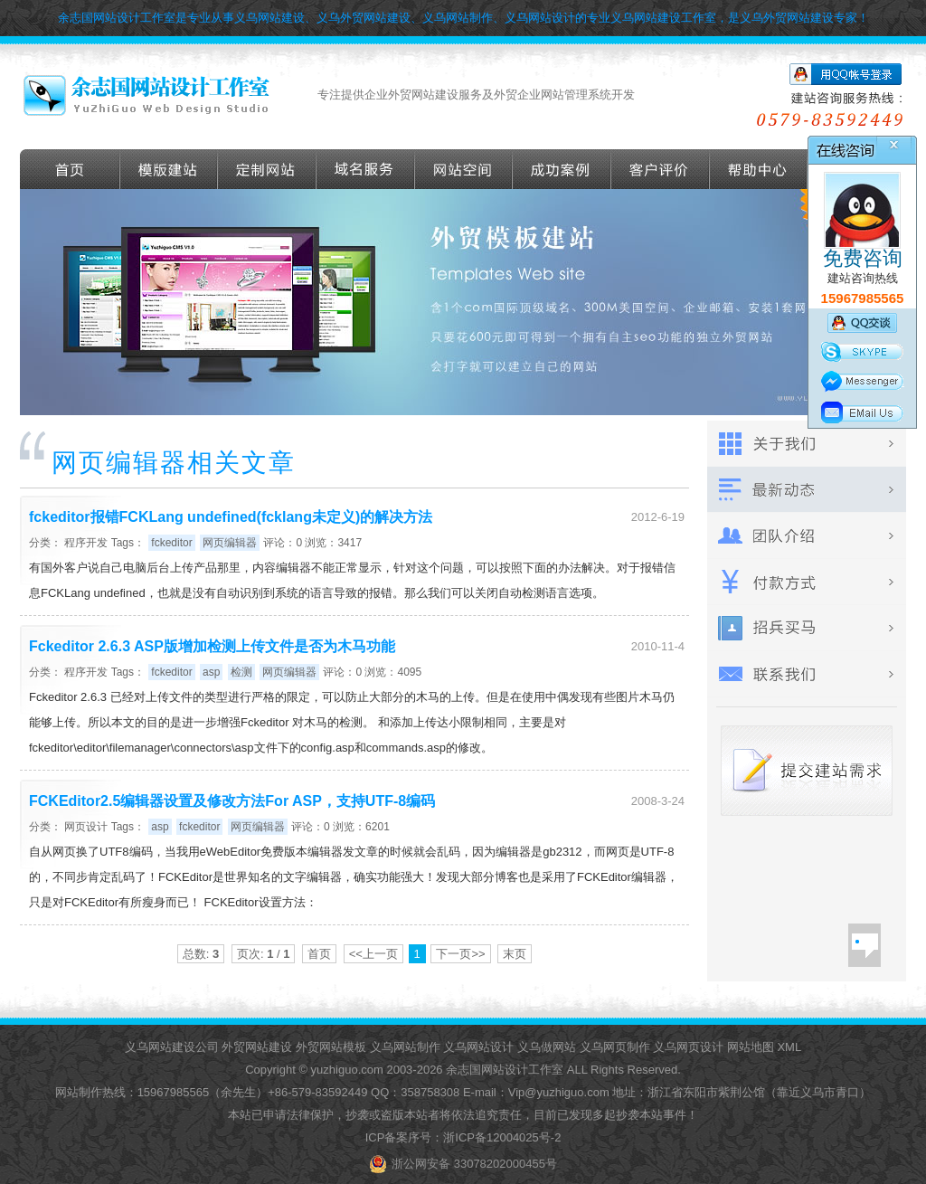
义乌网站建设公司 (172, 1047)
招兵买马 (806, 628)
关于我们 (806, 444)
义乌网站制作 (405, 1047)
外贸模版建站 (169, 169)
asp (211, 672)
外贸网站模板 (331, 1047)
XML (789, 1047)
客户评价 (660, 169)
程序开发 (86, 542)
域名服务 (366, 169)
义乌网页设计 (688, 1047)
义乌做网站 (546, 1047)
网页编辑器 (230, 542)
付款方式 (806, 582)
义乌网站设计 (478, 1047)
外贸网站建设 (257, 1047)
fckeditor (171, 542)
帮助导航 (759, 169)
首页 (70, 169)
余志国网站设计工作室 (504, 1069)
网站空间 (464, 169)
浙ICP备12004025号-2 (502, 1137)
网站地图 (750, 1047)
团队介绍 (806, 536)
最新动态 (806, 490)
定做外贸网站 (267, 169)
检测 (241, 672)
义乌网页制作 (615, 1047)
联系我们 (806, 674)
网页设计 (86, 826)
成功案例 (562, 169)
